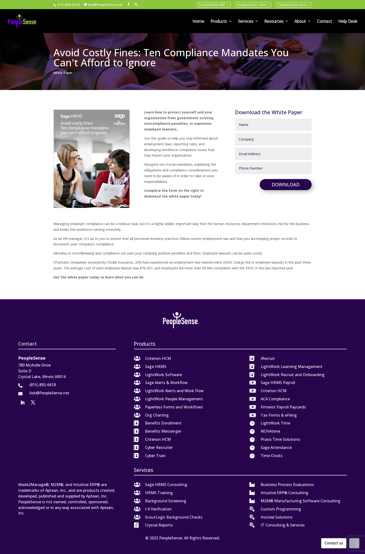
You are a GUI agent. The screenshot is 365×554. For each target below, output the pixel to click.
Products (218, 21)
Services (245, 21)
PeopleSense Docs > (294, 5)
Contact (324, 21)
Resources (273, 21)
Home (198, 21)
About (300, 21)
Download (286, 184)
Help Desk (347, 21)
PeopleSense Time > (253, 5)
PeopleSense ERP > (213, 5)
